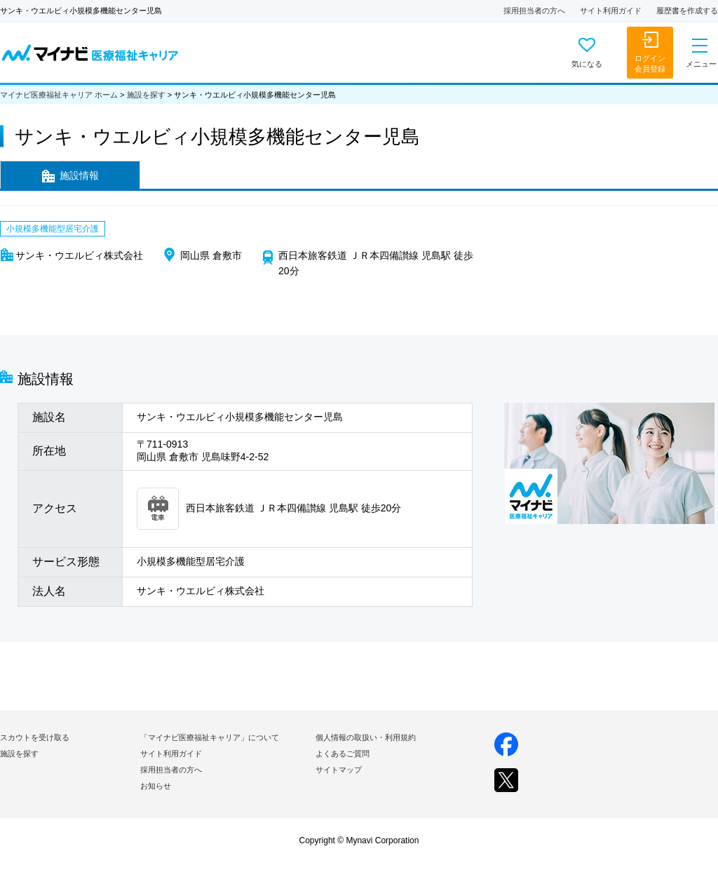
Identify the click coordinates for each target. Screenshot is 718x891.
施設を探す (146, 95)
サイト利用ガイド (611, 10)
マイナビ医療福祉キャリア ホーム (59, 95)
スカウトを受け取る (34, 737)
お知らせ (155, 786)
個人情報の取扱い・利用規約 (366, 737)
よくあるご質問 (343, 753)
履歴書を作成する (687, 10)
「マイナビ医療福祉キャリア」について (209, 737)
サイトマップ (339, 769)
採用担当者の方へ (534, 10)
